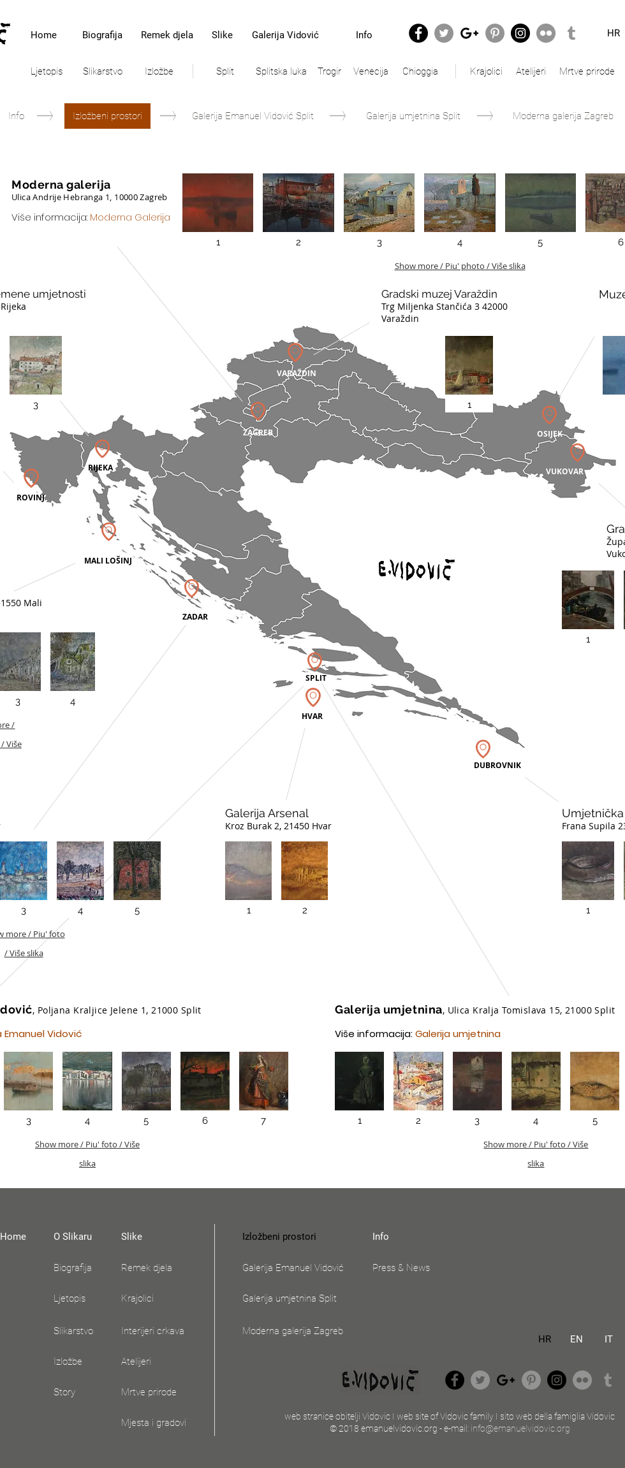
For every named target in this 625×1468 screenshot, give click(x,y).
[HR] (545, 1339)
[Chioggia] (420, 71)
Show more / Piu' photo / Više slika (460, 266)
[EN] (576, 1339)
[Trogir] (329, 71)
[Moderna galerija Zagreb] (563, 116)
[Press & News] (406, 1268)
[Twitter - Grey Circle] (443, 33)
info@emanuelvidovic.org (520, 1428)
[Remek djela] (166, 35)
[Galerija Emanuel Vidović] (298, 1268)
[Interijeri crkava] (164, 1331)
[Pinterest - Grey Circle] (494, 33)
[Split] (225, 71)
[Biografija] (102, 35)
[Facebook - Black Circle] (418, 33)
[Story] (80, 1392)
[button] (107, 116)
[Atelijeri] (530, 71)
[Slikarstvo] (103, 71)
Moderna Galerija (130, 217)
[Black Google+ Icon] (469, 33)
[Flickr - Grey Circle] (545, 33)
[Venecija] (370, 71)
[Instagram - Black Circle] (520, 33)
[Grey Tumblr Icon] (571, 33)
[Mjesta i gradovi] (164, 1422)
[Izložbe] (158, 71)
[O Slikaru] (80, 1236)
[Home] (43, 35)
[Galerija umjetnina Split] (413, 116)
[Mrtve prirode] (586, 71)
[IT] (608, 1339)
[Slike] (222, 35)
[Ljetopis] (46, 71)
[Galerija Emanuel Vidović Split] (252, 116)
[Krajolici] (486, 71)
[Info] (363, 35)
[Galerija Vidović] (285, 35)
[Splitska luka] (281, 71)
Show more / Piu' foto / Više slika (87, 1146)
